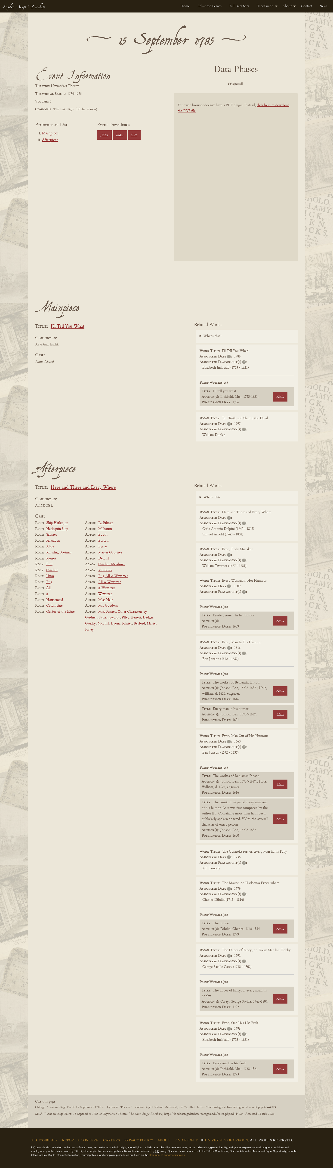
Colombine (54, 606)
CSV (134, 135)
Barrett (136, 617)
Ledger (148, 617)
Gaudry (90, 623)
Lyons (115, 623)
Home (185, 6)
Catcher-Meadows (111, 564)
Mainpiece (50, 133)
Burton (103, 541)
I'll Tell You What (67, 326)
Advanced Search (209, 6)
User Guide (264, 6)
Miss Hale (105, 600)
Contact (306, 6)
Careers (111, 1140)
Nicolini (103, 623)
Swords (114, 617)
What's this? (213, 336)
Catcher (52, 570)
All (48, 588)
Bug (49, 582)
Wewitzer (105, 594)
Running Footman (59, 552)
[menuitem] (185, 6)
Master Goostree (110, 552)
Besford (139, 623)
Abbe (50, 546)
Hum (50, 576)
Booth (103, 535)
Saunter (51, 535)
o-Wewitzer (106, 588)
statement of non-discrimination (167, 1155)
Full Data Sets (239, 6)
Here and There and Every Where (83, 487)
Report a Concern (80, 1140)
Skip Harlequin (57, 523)
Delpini (103, 558)
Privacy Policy (138, 1140)
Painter (127, 623)
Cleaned (247, 84)
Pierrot (51, 558)
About (287, 6)
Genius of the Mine (60, 612)
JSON (104, 135)
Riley (125, 617)
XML (119, 135)
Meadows (105, 570)
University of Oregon (226, 1140)
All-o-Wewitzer (109, 582)
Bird (49, 564)
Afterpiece (50, 140)
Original (222, 84)
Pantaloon (53, 541)
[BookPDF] (236, 183)
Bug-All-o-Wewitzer (113, 576)
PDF (196, 84)
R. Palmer (105, 523)
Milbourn (105, 529)
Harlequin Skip (57, 529)
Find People (186, 1140)
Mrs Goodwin (108, 606)
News (323, 6)
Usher (103, 617)
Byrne (102, 546)
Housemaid (54, 600)
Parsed (273, 84)
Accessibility (44, 1140)
